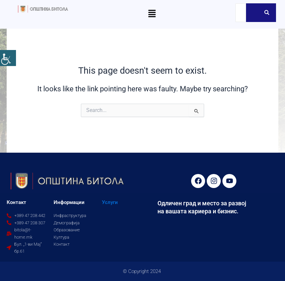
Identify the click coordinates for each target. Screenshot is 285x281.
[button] (151, 14)
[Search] (240, 12)
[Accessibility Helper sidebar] (8, 58)
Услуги (110, 202)
